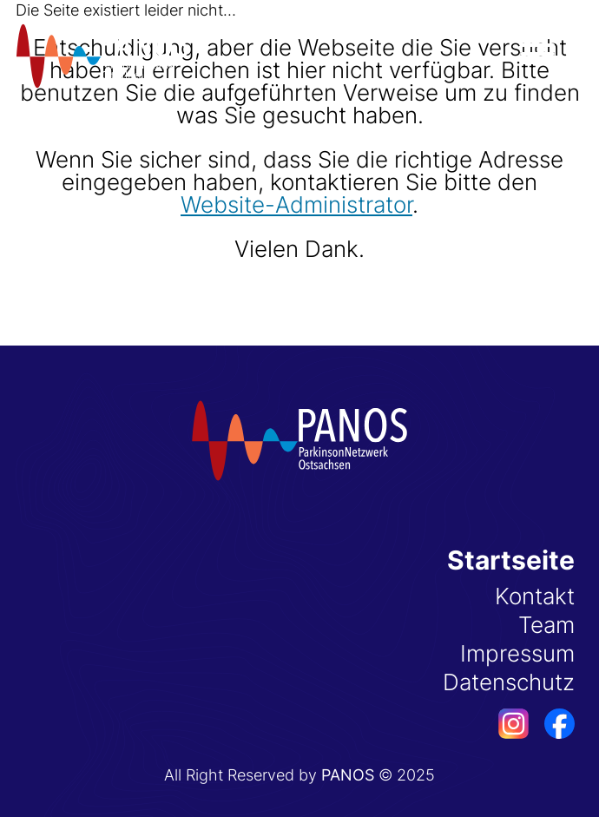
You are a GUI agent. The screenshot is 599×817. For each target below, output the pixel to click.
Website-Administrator (296, 204)
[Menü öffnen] (537, 53)
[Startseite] (102, 56)
